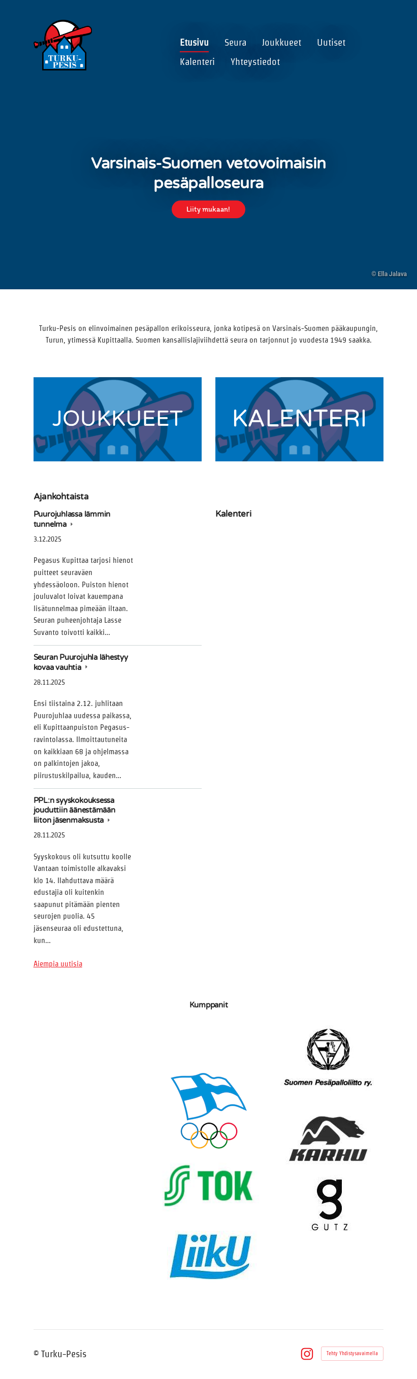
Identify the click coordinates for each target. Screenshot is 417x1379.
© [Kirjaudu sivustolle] (37, 1354)
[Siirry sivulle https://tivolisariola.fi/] (87, 1039)
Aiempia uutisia (58, 964)
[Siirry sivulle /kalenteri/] (299, 419)
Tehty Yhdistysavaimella (352, 1353)
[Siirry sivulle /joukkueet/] (118, 419)
